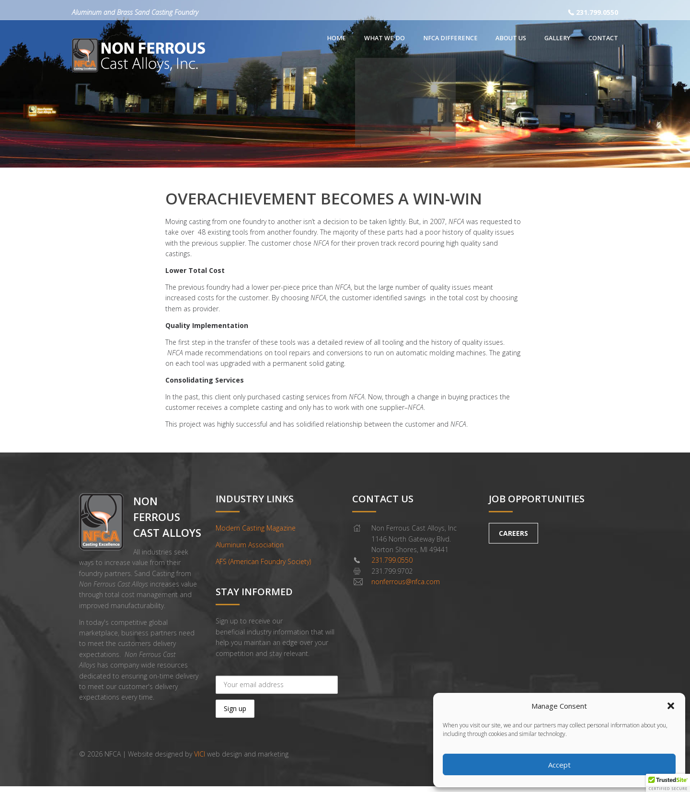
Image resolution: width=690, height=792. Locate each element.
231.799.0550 (597, 12)
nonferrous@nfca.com (405, 581)
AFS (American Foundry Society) (263, 561)
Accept (559, 764)
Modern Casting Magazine (256, 527)
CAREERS (513, 533)
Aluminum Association (250, 544)
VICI (199, 753)
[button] (671, 706)
